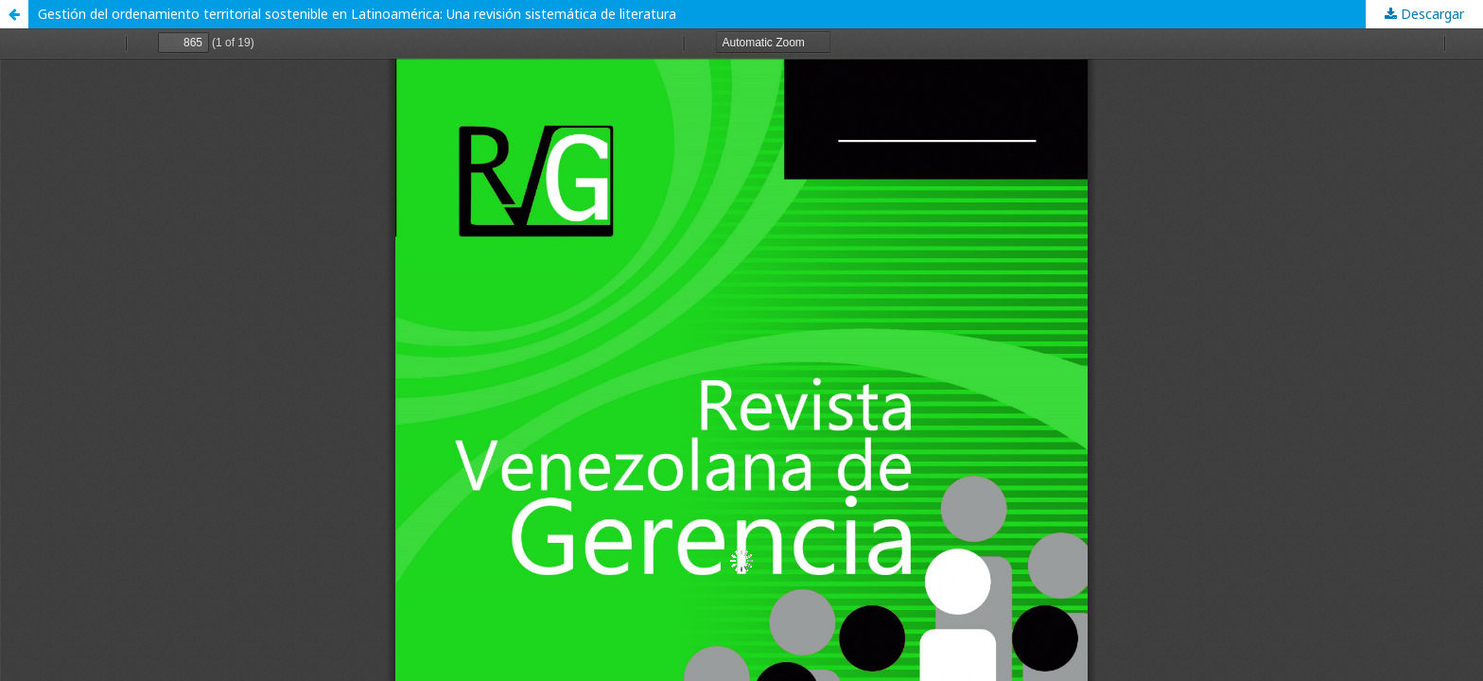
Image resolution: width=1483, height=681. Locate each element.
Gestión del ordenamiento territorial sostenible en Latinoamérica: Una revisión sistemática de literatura (357, 14)
